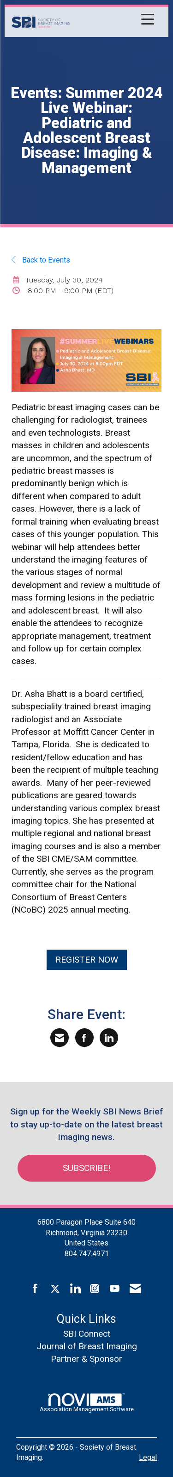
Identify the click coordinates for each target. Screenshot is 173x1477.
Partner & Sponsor (86, 1358)
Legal (148, 1457)
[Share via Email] (59, 1037)
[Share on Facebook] (84, 1037)
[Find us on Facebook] (35, 1289)
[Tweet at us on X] (55, 1289)
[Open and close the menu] (114, 20)
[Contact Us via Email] (135, 1289)
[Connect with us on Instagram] (94, 1289)
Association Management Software (87, 1403)
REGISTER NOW (86, 959)
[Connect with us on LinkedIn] (75, 1289)
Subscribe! (86, 1168)
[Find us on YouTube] (114, 1289)
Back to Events (41, 260)
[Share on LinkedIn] (109, 1037)
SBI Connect (86, 1333)
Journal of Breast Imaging (86, 1346)
